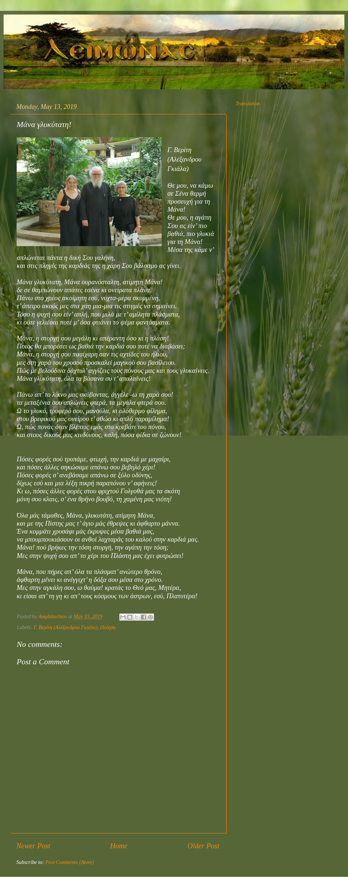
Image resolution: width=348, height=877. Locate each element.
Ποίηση (108, 627)
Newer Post (33, 846)
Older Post (203, 846)
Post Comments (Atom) (69, 862)
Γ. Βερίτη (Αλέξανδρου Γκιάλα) (66, 627)
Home (119, 846)
